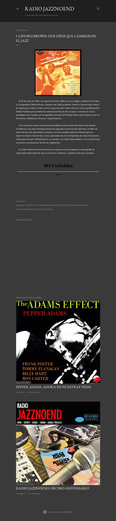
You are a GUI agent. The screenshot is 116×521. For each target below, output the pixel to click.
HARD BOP (56, 205)
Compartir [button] (20, 201)
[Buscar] (98, 8)
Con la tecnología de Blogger (58, 512)
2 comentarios (33, 392)
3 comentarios (33, 493)
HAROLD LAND (69, 205)
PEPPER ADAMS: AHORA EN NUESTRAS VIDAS (53, 387)
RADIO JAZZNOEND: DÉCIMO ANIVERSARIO (52, 488)
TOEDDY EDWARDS (44, 209)
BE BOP (28, 205)
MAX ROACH (82, 205)
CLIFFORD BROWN (41, 205)
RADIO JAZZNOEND (49, 8)
